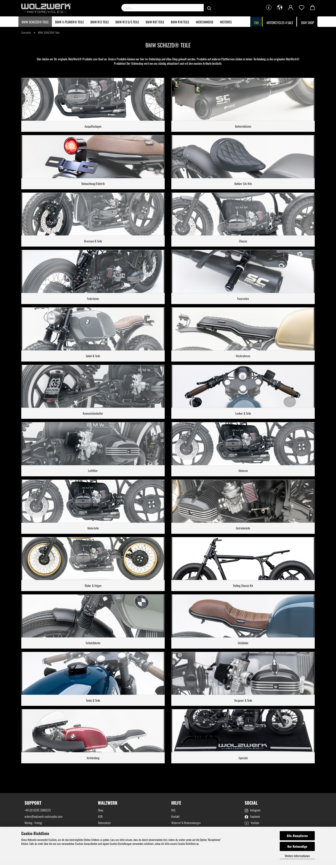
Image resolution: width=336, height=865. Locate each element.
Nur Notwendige (297, 846)
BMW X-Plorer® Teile (69, 21)
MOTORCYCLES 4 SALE (280, 22)
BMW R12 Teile (99, 21)
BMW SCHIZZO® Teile (35, 21)
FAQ (256, 22)
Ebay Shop (307, 22)
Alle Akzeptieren (297, 835)
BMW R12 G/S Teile (127, 21)
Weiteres (226, 21)
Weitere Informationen (297, 855)
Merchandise (204, 21)
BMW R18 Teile (180, 21)
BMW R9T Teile (155, 21)
